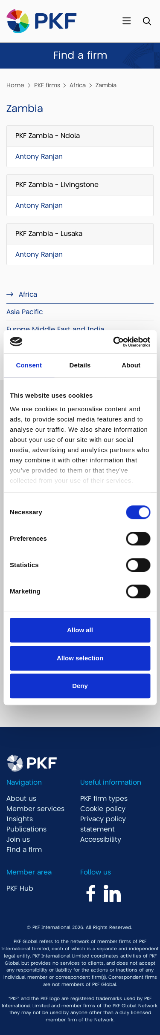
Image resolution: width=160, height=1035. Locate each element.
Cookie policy (102, 809)
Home (15, 85)
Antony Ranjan (39, 156)
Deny (80, 685)
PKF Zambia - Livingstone (57, 185)
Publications (26, 829)
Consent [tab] (29, 365)
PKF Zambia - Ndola (47, 136)
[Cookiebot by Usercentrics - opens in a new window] (114, 341)
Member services (35, 809)
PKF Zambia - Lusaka (48, 233)
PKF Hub (19, 888)
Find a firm (24, 850)
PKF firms (47, 85)
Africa (78, 85)
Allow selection (80, 658)
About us (21, 798)
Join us (18, 839)
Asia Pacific (24, 312)
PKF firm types (104, 798)
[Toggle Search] (147, 21)
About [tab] (131, 365)
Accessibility (100, 839)
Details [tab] (80, 365)
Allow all (80, 630)
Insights (19, 819)
